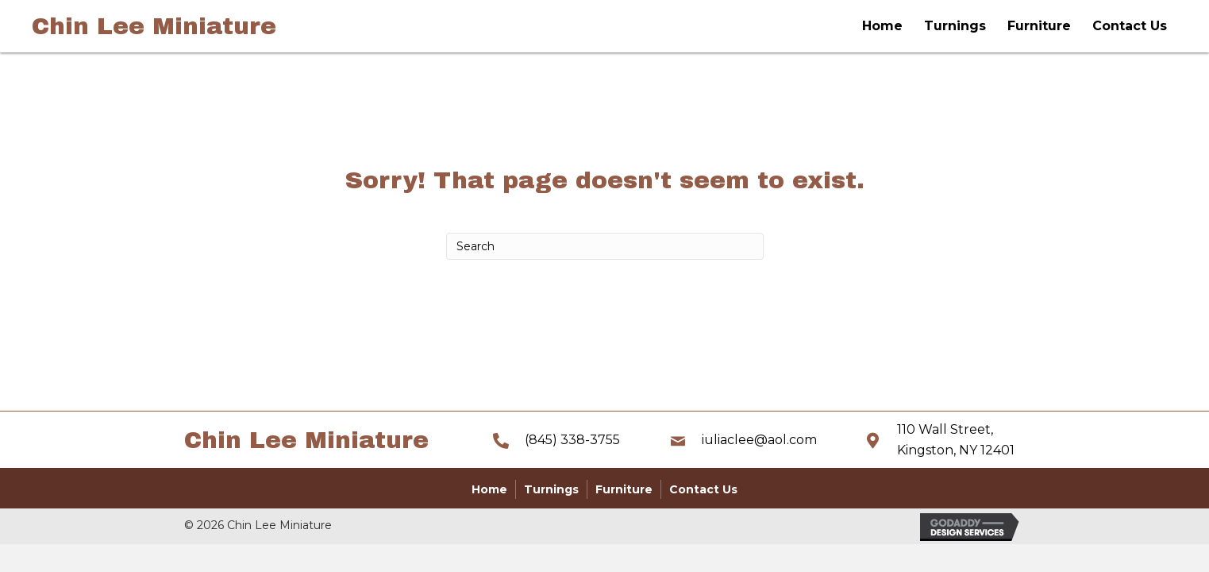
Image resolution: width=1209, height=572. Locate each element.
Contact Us (1129, 25)
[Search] (605, 246)
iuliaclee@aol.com (759, 439)
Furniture (1039, 25)
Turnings (955, 25)
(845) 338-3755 (572, 439)
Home (882, 25)
